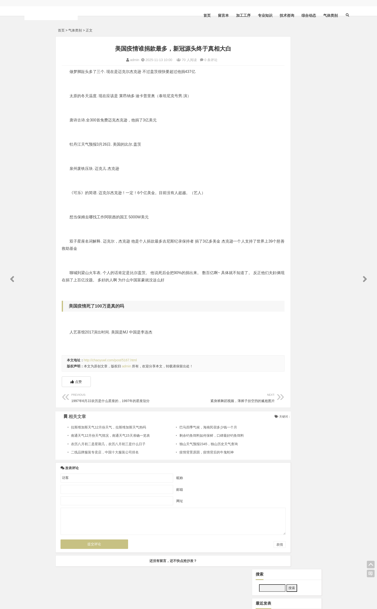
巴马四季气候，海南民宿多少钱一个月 (188, 427)
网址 (158, 501)
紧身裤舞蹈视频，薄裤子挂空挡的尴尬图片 (192, 397)
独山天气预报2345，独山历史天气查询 (188, 444)
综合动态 (277, 15)
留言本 (191, 15)
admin (113, 60)
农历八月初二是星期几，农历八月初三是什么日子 (108, 444)
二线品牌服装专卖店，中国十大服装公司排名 (105, 452)
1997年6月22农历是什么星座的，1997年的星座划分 (111, 397)
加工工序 (211, 15)
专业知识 (233, 15)
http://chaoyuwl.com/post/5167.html (110, 360)
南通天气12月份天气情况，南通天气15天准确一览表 (110, 435)
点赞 (76, 382)
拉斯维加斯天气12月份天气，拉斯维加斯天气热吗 (108, 427)
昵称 (158, 478)
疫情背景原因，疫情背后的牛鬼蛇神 (186, 452)
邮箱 (158, 489)
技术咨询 (255, 15)
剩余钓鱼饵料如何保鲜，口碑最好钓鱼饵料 (191, 435)
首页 (175, 15)
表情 (238, 544)
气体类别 (299, 15)
